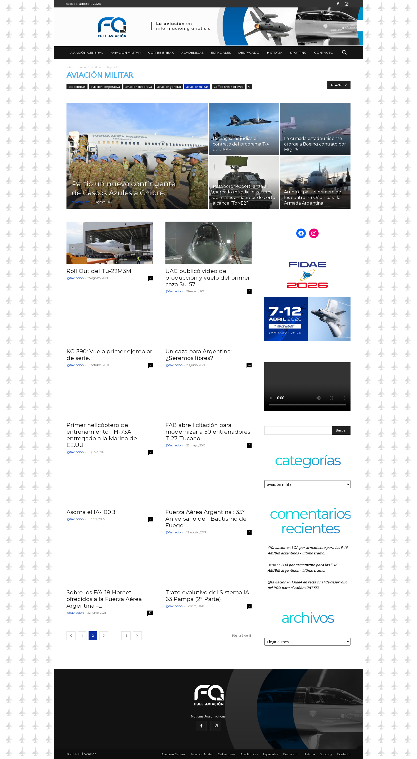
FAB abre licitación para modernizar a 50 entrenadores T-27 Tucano (207, 432)
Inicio (70, 67)
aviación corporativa (105, 87)
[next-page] (137, 635)
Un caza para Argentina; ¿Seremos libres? (198, 354)
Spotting (298, 53)
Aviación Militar (126, 53)
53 (249, 365)
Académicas (192, 53)
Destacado (249, 53)
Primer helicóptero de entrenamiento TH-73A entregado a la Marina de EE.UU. (101, 435)
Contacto (323, 53)
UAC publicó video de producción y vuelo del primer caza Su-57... (207, 278)
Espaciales (221, 53)
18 (125, 635)
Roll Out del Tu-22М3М (98, 271)
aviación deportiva (139, 87)
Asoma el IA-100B (90, 512)
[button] (344, 53)
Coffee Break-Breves (228, 87)
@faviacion (81, 202)
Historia (274, 53)
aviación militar (90, 67)
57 (150, 612)
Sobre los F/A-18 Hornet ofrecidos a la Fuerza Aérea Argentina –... (104, 599)
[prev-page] (71, 635)
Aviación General (86, 53)
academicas (77, 87)
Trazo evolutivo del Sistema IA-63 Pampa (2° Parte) (208, 595)
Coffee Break (161, 53)
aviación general (169, 87)
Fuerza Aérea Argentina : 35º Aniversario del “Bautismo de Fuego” (206, 519)
